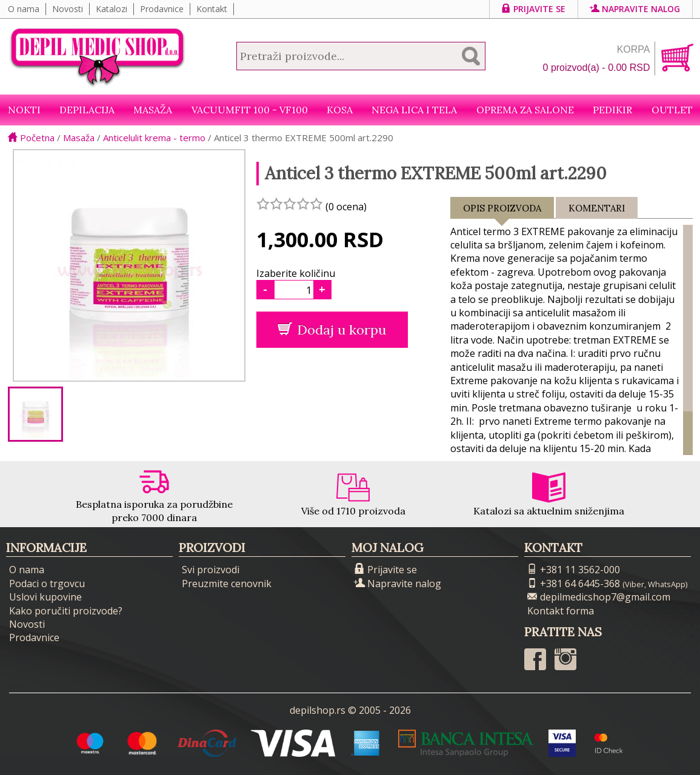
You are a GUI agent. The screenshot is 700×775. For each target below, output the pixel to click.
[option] (35, 414)
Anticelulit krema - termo (154, 137)
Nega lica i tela (414, 110)
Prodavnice (162, 9)
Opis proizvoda (502, 210)
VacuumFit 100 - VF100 (250, 110)
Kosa (340, 110)
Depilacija (87, 110)
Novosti (67, 9)
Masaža (152, 110)
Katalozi (111, 9)
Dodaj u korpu (332, 329)
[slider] (289, 203)
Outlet (672, 110)
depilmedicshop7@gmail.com (598, 597)
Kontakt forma (560, 610)
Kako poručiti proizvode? (65, 610)
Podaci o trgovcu (47, 583)
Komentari (596, 208)
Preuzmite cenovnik (227, 583)
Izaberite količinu (295, 273)
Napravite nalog (635, 9)
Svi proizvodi (210, 569)
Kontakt (211, 9)
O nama (23, 9)
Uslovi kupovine (45, 597)
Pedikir (612, 110)
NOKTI (24, 110)
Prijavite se (533, 9)
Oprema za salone (525, 110)
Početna (31, 137)
